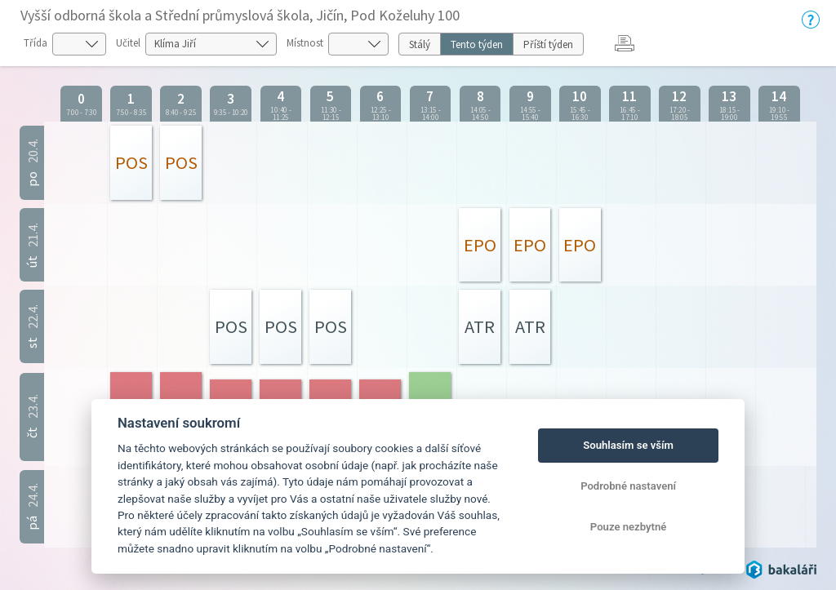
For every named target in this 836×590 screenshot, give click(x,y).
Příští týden (548, 44)
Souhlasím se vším (628, 445)
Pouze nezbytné (628, 527)
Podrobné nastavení (628, 486)
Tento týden (477, 44)
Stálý (419, 44)
